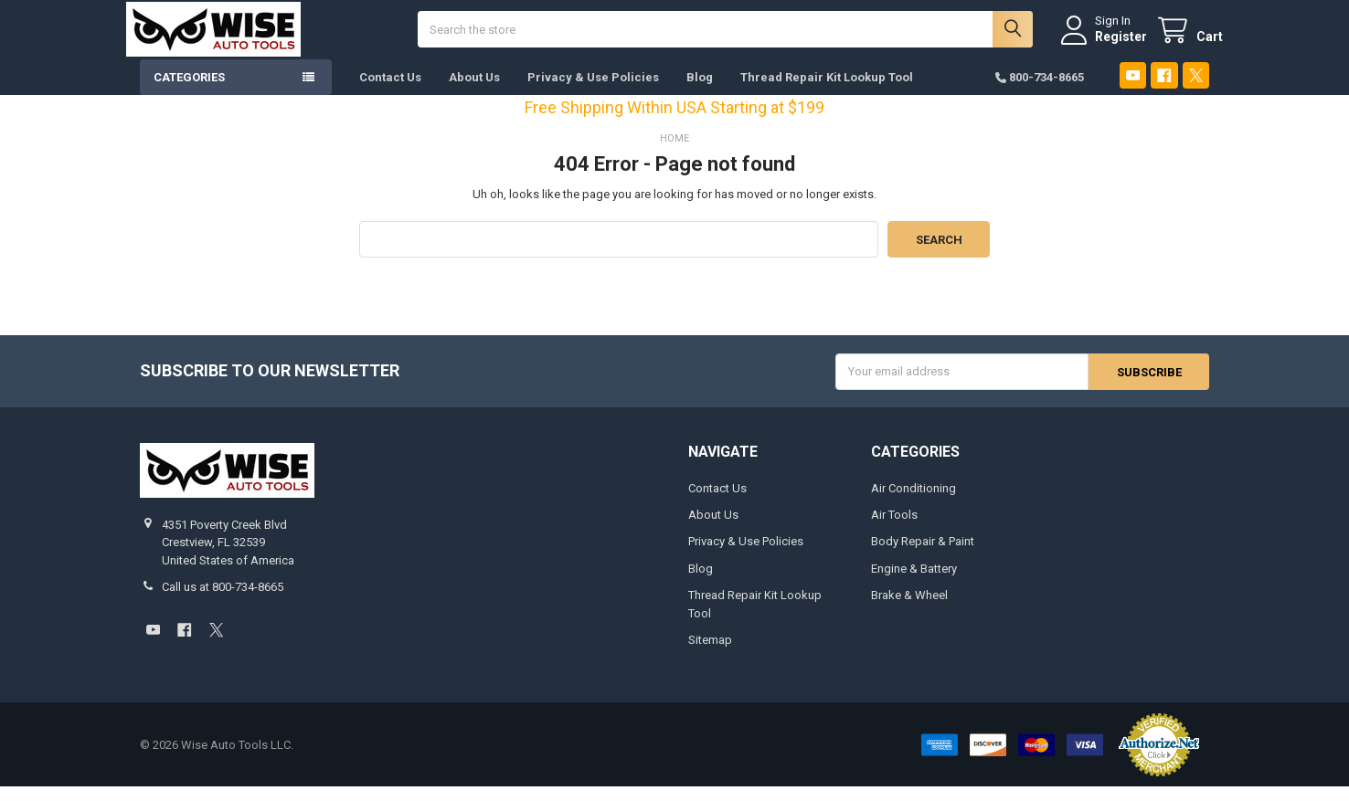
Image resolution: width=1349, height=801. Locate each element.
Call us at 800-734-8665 (222, 600)
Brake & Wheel (909, 610)
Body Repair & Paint (922, 556)
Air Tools (894, 528)
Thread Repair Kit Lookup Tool (826, 91)
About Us (474, 91)
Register (1107, 43)
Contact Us (390, 91)
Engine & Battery (914, 582)
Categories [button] (189, 91)
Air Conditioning (913, 502)
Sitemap (710, 654)
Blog (699, 91)
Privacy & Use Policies (593, 91)
